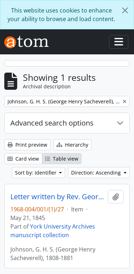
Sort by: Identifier (36, 172)
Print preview (27, 144)
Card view (23, 158)
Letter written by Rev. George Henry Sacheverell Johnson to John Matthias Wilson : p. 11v (57, 196)
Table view (61, 158)
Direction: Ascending (96, 172)
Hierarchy (72, 144)
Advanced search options (52, 123)
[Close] (125, 10)
